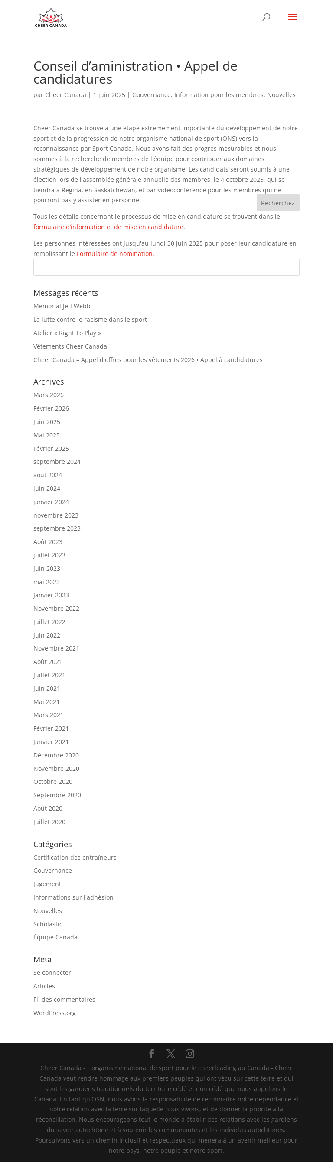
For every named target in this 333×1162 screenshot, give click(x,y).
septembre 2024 (57, 461)
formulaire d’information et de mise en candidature (108, 227)
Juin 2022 (46, 635)
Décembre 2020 (56, 755)
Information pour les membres (219, 95)
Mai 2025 (46, 435)
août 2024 (47, 475)
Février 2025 (51, 448)
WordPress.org (54, 1013)
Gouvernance (151, 95)
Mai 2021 (46, 702)
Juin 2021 (46, 688)
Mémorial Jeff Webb (62, 306)
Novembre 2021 (56, 648)
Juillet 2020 (49, 822)
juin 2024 (46, 488)
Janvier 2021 (51, 742)
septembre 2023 (57, 528)
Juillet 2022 (49, 622)
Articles (44, 986)
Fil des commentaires (64, 999)
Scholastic (47, 924)
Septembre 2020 (57, 795)
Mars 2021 (48, 715)
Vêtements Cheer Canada (70, 346)
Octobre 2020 (52, 781)
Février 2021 (51, 728)
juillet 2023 (49, 555)
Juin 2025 (46, 422)
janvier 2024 (51, 502)
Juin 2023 (46, 568)
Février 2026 (51, 408)
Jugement (47, 884)
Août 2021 (47, 661)
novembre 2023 (55, 515)
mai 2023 (46, 582)
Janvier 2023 (51, 595)
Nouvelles (281, 95)
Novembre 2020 (56, 768)
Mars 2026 (48, 395)
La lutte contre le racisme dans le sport (90, 319)
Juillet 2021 (49, 675)
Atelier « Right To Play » (67, 333)
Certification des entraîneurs (75, 857)
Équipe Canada (55, 937)
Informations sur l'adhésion (73, 897)
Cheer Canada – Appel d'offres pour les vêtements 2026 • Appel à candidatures (148, 360)
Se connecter (52, 972)
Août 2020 (47, 808)
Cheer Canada (65, 95)
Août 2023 (47, 541)
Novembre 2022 (56, 608)
